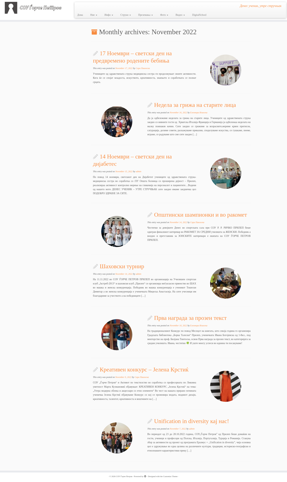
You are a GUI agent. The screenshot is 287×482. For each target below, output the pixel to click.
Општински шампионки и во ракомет (200, 214)
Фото (164, 15)
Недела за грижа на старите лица (195, 105)
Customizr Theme (170, 476)
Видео (180, 15)
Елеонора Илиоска (198, 112)
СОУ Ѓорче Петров (124, 476)
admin (138, 171)
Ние (93, 15)
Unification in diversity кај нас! (191, 421)
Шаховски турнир (122, 266)
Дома (80, 15)
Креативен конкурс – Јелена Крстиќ (144, 369)
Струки (125, 15)
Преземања (145, 15)
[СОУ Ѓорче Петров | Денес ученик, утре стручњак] (33, 8)
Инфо (109, 15)
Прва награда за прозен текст (190, 318)
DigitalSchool (199, 15)
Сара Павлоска (143, 68)
